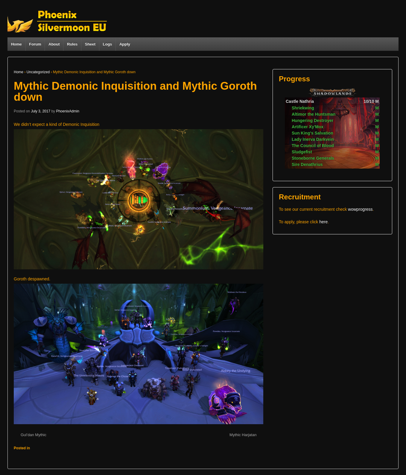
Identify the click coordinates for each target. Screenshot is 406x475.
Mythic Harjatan (242, 435)
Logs (107, 44)
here (323, 221)
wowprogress (360, 209)
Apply (124, 44)
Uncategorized (38, 72)
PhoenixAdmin (67, 111)
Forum (35, 44)
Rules (72, 44)
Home (16, 44)
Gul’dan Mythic (33, 435)
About (54, 44)
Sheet (90, 44)
